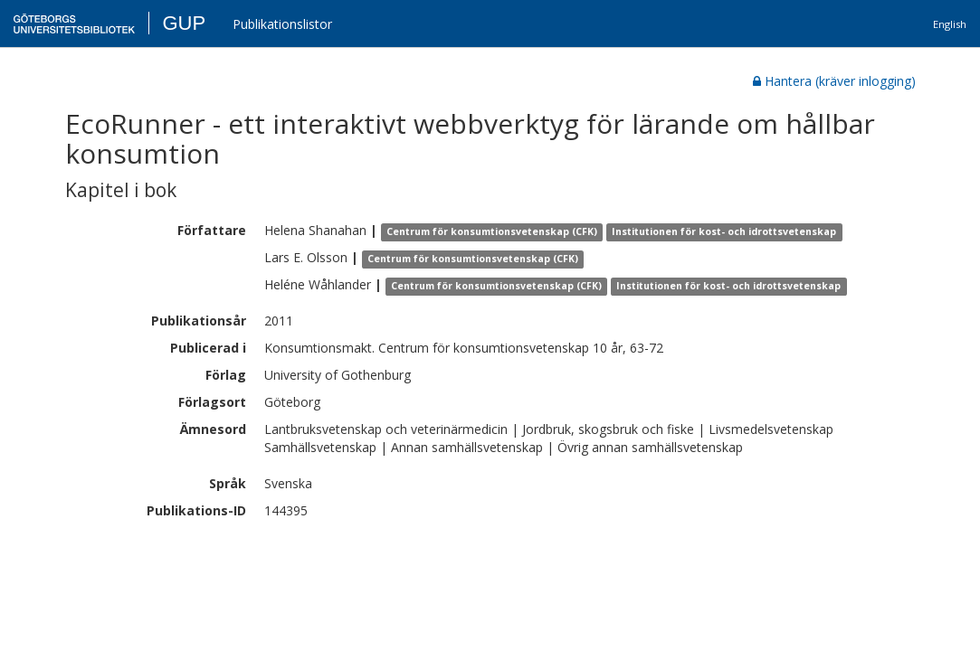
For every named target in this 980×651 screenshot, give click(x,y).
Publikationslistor (282, 24)
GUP (183, 23)
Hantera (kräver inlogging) (834, 81)
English (949, 24)
